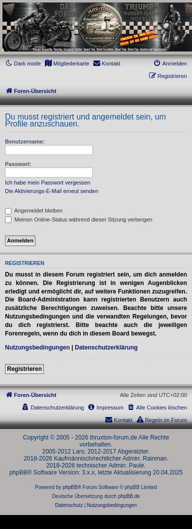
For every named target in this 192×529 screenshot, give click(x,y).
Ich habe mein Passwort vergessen (47, 183)
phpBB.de (129, 496)
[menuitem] (66, 64)
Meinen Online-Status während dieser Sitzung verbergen (78, 219)
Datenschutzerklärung (106, 347)
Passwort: (18, 164)
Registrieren (24, 369)
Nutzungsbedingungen (37, 347)
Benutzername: (24, 141)
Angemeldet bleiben (34, 211)
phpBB (70, 487)
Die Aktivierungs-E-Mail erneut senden (51, 191)
